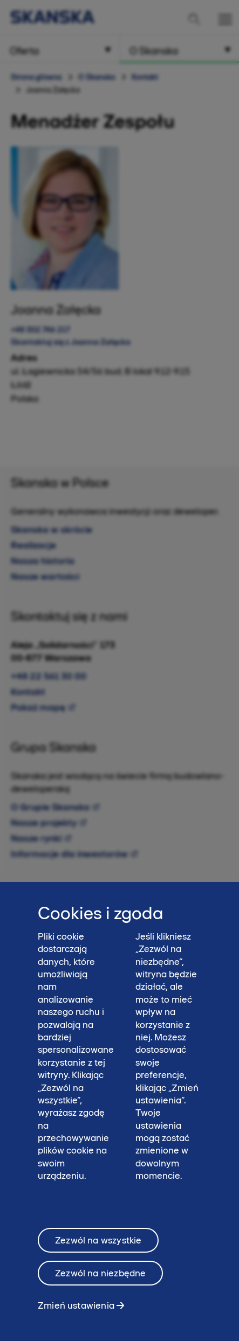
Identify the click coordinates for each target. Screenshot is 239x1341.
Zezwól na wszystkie (98, 1244)
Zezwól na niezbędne (100, 1277)
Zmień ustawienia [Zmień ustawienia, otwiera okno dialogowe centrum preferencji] (76, 1310)
